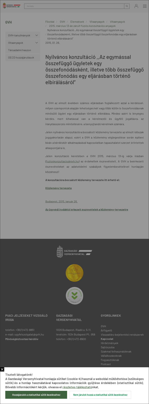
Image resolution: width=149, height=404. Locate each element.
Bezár (2, 369)
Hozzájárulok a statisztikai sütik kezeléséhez (36, 394)
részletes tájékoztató (77, 387)
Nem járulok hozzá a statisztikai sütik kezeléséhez (100, 394)
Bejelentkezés (136, 6)
